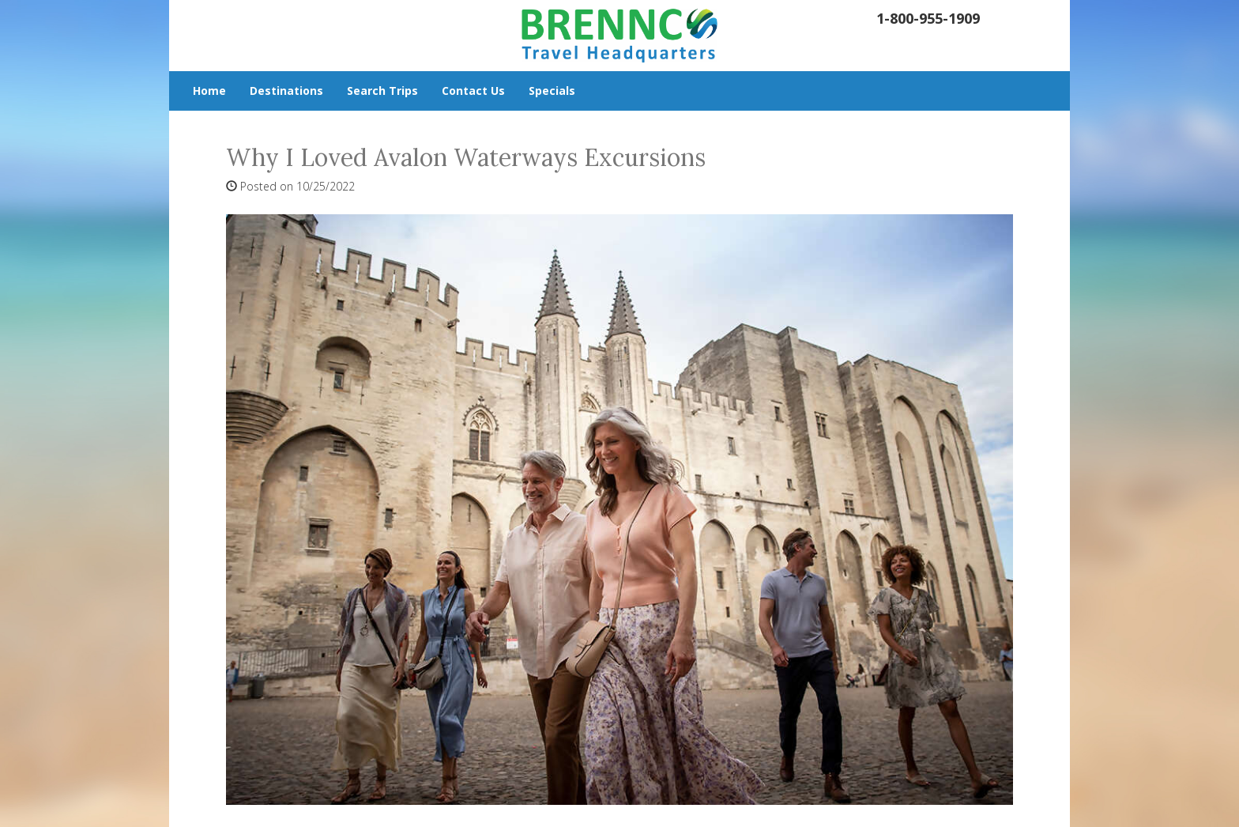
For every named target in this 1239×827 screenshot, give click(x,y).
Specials (552, 90)
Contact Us (473, 90)
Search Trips (382, 90)
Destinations (286, 90)
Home (209, 90)
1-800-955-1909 (928, 18)
